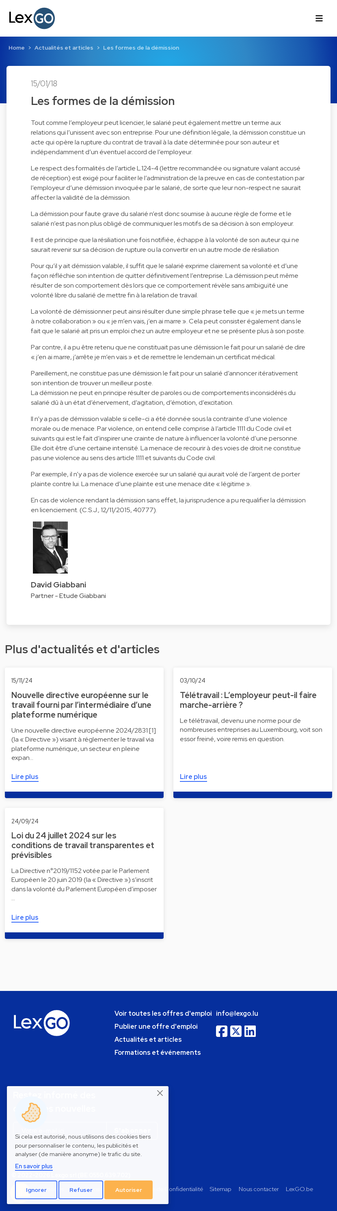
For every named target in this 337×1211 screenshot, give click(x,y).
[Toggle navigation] (319, 18)
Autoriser (128, 1190)
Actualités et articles (64, 47)
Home (17, 47)
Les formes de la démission (141, 47)
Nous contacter (259, 1189)
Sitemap (220, 1189)
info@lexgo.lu (237, 1013)
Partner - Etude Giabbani (68, 595)
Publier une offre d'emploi (156, 1026)
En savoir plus (34, 1166)
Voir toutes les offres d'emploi (163, 1013)
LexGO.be (299, 1189)
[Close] (160, 1093)
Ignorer (36, 1190)
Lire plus (25, 776)
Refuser (81, 1190)
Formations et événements (157, 1052)
